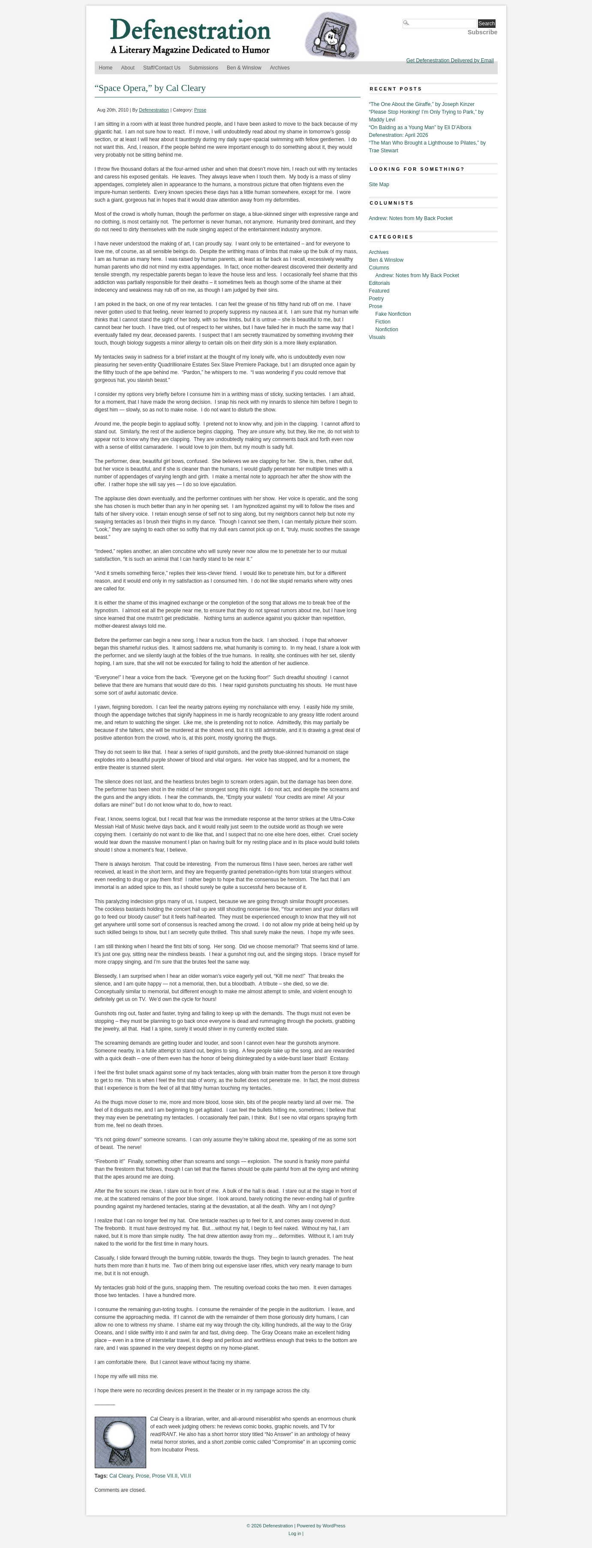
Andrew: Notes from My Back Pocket (411, 218)
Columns (379, 268)
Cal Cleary (121, 1476)
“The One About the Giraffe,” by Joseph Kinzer (422, 104)
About (128, 68)
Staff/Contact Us (161, 68)
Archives (280, 68)
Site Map (379, 184)
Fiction (383, 322)
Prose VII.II (164, 1476)
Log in (294, 1533)
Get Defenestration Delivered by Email (450, 60)
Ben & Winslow (244, 68)
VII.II (185, 1476)
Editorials (379, 283)
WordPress (333, 1525)
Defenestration (154, 109)
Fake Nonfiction (393, 314)
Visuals (377, 337)
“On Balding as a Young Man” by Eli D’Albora (420, 127)
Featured (379, 291)
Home (106, 68)
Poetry (376, 299)
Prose (200, 109)
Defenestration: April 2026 (398, 135)
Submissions (203, 68)
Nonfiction (387, 330)
